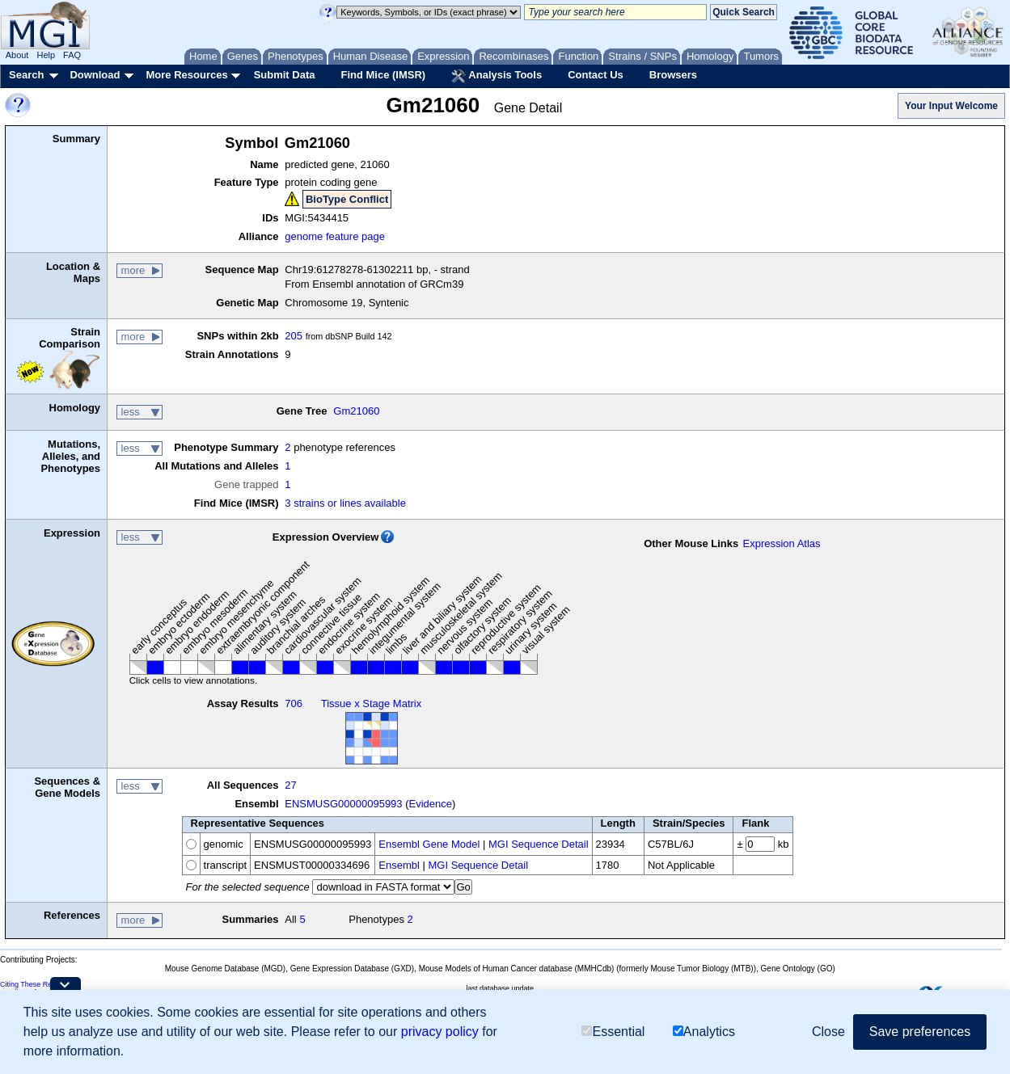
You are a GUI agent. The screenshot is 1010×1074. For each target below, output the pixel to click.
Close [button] (828, 1031)
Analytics (704, 1031)
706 (293, 703)
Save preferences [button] (919, 1031)
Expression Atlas (781, 543)
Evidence (430, 804)
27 (290, 785)
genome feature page (335, 236)
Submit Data (284, 75)
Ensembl (399, 865)
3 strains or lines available (345, 503)
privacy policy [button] (440, 1031)
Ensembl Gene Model (429, 844)
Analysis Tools (496, 76)
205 (293, 336)
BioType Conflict (347, 199)
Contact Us (595, 75)
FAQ (72, 55)
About (17, 55)
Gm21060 (356, 411)
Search (26, 75)
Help (45, 55)
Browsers (673, 75)
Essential (612, 1031)
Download (95, 75)
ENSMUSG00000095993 (343, 804)
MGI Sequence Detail (538, 844)
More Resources (186, 75)
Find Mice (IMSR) (382, 75)
